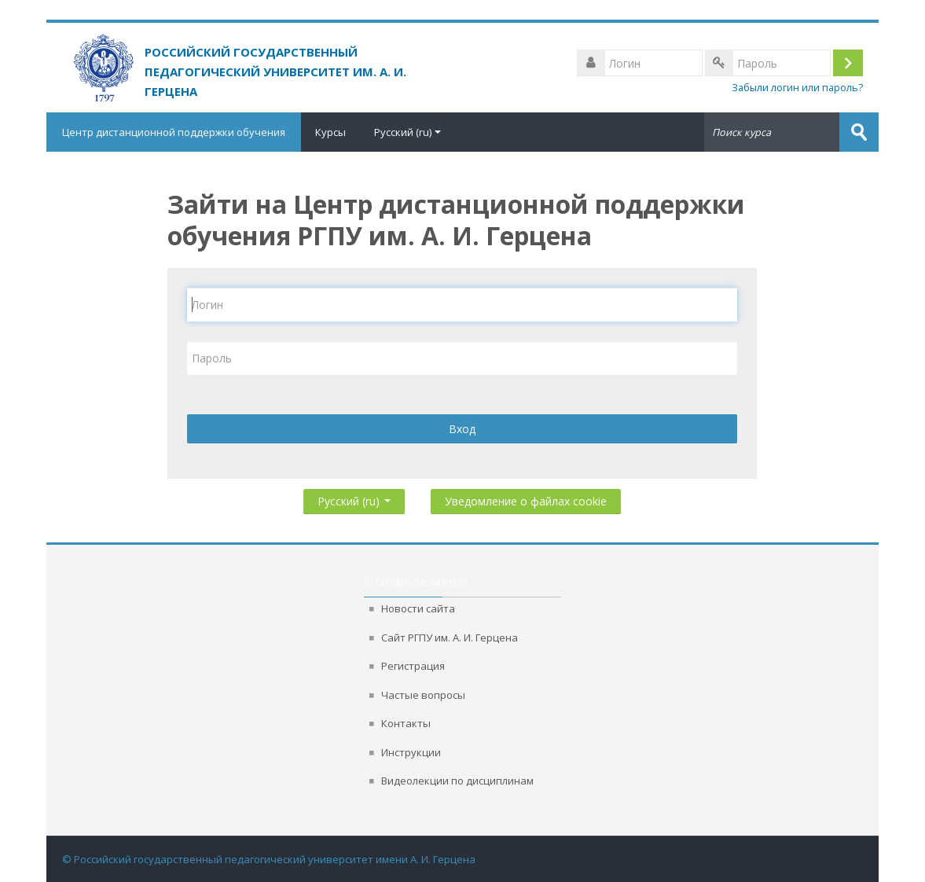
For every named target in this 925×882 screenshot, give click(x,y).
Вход (462, 428)
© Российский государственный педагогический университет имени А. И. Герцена (268, 859)
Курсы (330, 132)
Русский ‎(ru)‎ (407, 132)
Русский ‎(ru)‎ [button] (354, 498)
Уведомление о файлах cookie (526, 501)
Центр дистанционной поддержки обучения (173, 132)
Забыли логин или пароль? (797, 87)
